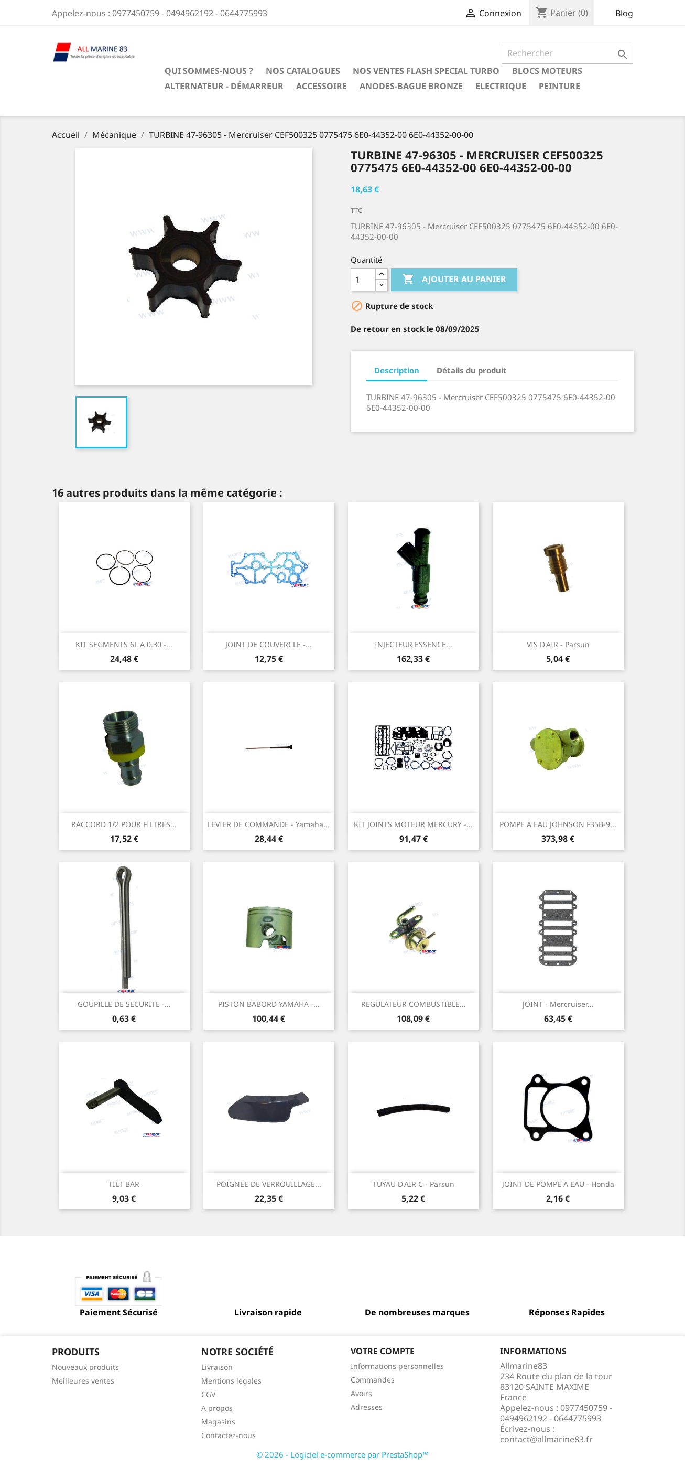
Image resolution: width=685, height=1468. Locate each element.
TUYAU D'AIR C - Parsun (413, 1184)
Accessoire (321, 86)
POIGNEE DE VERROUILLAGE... (268, 1184)
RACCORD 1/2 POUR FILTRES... (124, 824)
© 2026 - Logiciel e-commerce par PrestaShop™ (342, 1454)
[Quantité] (363, 279)
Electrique (500, 86)
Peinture (559, 86)
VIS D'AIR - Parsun (558, 644)
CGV (208, 1394)
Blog (624, 13)
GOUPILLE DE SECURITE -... (124, 1004)
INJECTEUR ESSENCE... (413, 644)
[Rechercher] (567, 53)
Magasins (218, 1422)
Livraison (217, 1367)
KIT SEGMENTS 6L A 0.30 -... (123, 644)
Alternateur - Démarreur (224, 86)
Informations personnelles (397, 1366)
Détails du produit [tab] (472, 370)
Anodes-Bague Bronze (411, 86)
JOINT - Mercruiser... (558, 1004)
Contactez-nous (228, 1435)
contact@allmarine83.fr (546, 1439)
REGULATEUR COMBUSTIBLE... (413, 1004)
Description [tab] (396, 370)
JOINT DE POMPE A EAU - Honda (558, 1184)
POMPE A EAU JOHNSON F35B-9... (557, 824)
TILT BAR (123, 1184)
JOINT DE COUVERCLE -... (268, 644)
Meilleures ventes (83, 1381)
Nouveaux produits (85, 1367)
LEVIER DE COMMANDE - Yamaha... (269, 824)
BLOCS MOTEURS (547, 71)
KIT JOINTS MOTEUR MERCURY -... (413, 824)
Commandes (373, 1380)
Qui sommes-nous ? (209, 71)
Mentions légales (231, 1381)
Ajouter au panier (454, 279)
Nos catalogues (303, 71)
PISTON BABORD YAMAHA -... (269, 1004)
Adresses (367, 1407)
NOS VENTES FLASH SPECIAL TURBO (426, 71)
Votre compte (383, 1351)
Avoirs (361, 1393)
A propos (217, 1408)
